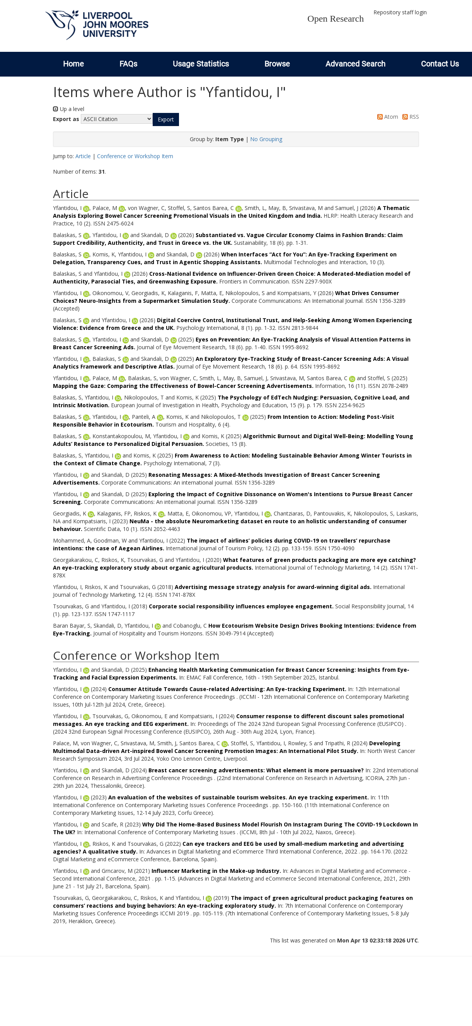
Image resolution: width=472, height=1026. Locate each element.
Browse (277, 63)
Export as (66, 119)
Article (83, 156)
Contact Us (440, 63)
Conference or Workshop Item (135, 156)
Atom (386, 116)
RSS (409, 116)
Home (73, 63)
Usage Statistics (201, 63)
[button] (166, 119)
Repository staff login (400, 12)
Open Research (335, 19)
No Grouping (266, 139)
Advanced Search (355, 63)
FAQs (128, 63)
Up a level (68, 109)
